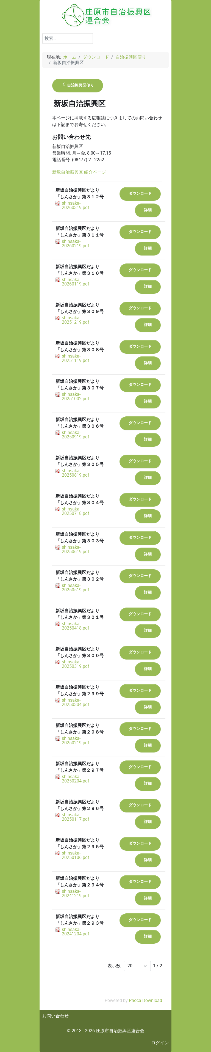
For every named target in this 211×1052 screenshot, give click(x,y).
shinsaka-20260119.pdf (75, 281)
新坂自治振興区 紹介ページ (79, 172)
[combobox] (67, 38)
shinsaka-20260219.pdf (75, 243)
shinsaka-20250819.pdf (75, 473)
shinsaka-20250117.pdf (75, 817)
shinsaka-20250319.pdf (75, 664)
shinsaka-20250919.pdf (75, 434)
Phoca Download (145, 1000)
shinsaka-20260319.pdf (75, 205)
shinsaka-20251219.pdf (75, 320)
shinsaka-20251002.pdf (75, 396)
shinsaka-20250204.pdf (75, 778)
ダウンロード (140, 193)
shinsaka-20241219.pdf (75, 893)
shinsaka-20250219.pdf (75, 740)
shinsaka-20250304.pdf (75, 702)
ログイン (160, 1043)
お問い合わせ (55, 1016)
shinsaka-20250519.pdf (75, 587)
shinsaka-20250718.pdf (75, 511)
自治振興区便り (77, 85)
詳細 (148, 210)
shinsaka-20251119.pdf (75, 358)
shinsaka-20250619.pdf (75, 549)
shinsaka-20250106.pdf (75, 855)
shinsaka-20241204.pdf (75, 931)
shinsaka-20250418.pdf (75, 625)
